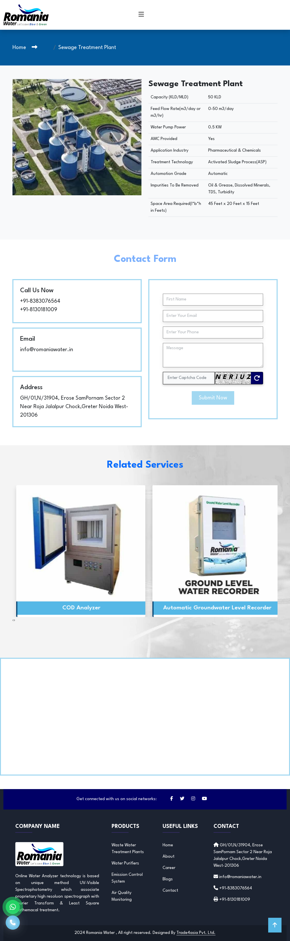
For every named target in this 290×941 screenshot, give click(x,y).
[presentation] (13, 620)
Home (19, 47)
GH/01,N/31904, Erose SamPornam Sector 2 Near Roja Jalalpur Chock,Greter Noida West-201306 (74, 407)
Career (169, 868)
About (168, 857)
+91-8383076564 (40, 301)
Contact (170, 891)
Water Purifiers (125, 863)
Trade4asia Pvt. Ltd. (196, 933)
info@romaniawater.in (46, 349)
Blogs (168, 879)
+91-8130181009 (38, 309)
